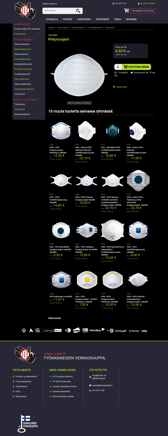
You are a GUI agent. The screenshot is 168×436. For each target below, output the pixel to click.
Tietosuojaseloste (23, 381)
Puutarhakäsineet (22, 74)
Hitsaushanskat (21, 54)
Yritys (17, 391)
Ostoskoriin (138, 67)
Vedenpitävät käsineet (24, 89)
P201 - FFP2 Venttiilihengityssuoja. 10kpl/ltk (136, 249)
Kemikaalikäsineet (22, 59)
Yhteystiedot (21, 396)
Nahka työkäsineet (22, 49)
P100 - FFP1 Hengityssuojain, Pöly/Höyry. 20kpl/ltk (109, 299)
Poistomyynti (20, 34)
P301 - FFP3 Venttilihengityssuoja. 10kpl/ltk (58, 199)
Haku (78, 11)
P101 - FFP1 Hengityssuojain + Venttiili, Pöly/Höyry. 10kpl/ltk (86, 299)
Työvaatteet (19, 109)
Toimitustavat (21, 386)
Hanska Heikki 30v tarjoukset (27, 29)
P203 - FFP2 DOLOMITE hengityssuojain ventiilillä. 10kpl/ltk (60, 249)
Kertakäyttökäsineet (23, 64)
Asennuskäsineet (22, 44)
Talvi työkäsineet (21, 79)
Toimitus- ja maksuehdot (26, 376)
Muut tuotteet (25, 99)
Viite (50, 35)
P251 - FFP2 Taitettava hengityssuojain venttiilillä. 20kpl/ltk (86, 249)
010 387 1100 (120, 3)
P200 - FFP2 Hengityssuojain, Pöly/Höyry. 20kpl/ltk (57, 150)
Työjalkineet (19, 104)
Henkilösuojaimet (22, 114)
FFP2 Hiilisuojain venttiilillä (60, 297)
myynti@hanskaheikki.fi (102, 385)
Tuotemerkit (19, 94)
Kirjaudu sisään (147, 3)
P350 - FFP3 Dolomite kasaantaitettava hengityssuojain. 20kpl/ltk (137, 299)
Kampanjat (22, 24)
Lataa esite (120, 86)
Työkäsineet (23, 39)
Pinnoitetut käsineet (23, 69)
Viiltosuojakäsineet (22, 84)
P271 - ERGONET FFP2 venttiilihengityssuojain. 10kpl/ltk (111, 150)
